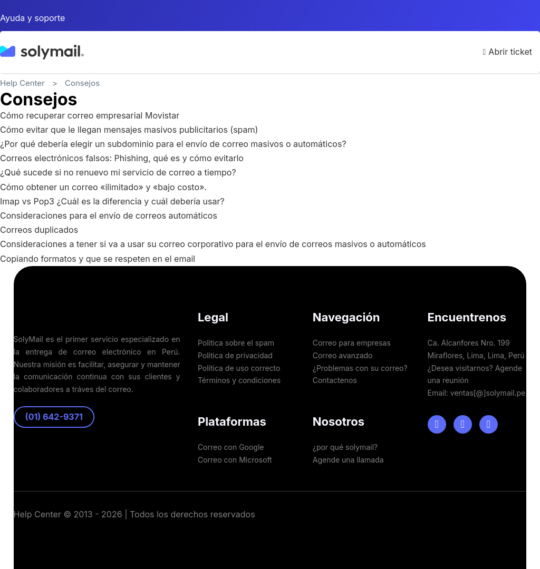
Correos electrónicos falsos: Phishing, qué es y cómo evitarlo (122, 158)
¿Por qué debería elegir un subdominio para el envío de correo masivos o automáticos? (173, 144)
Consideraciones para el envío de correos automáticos (108, 215)
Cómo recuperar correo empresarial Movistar (89, 115)
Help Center (22, 83)
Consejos (82, 83)
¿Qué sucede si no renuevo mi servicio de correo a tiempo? (118, 172)
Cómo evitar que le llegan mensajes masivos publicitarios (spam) (129, 129)
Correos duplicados (39, 229)
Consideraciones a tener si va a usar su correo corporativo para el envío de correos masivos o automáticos (213, 244)
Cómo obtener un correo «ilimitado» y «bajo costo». (103, 187)
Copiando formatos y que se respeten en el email (97, 258)
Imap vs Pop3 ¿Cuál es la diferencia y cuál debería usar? (112, 201)
